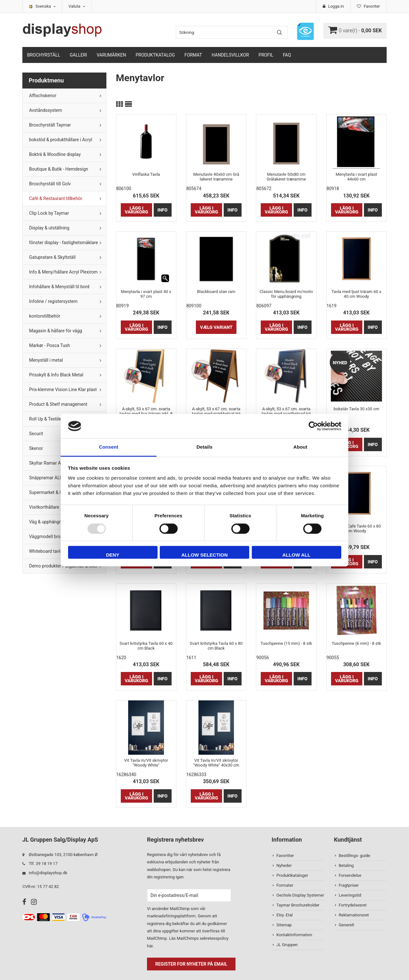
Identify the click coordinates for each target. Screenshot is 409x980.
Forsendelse (350, 875)
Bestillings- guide (354, 855)
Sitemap (284, 924)
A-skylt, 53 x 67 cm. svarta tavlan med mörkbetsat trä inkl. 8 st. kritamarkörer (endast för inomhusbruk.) (216, 411)
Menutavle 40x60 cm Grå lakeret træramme (216, 176)
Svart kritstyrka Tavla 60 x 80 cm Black (216, 646)
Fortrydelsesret (353, 905)
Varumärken (111, 55)
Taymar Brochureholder (298, 905)
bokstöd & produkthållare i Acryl (60, 139)
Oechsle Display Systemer (300, 895)
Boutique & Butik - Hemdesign (58, 169)
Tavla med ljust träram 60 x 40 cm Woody (356, 294)
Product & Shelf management (58, 404)
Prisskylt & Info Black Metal (56, 374)
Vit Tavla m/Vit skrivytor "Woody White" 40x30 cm (216, 763)
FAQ (287, 55)
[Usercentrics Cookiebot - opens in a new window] (313, 426)
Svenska (45, 6)
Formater (284, 885)
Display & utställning (49, 227)
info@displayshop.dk (48, 872)
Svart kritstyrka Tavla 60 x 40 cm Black (146, 646)
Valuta (77, 6)
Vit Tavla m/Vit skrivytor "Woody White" (146, 763)
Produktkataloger (292, 875)
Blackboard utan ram (216, 291)
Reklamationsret (354, 915)
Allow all (296, 555)
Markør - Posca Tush (49, 345)
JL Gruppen (287, 944)
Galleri (78, 55)
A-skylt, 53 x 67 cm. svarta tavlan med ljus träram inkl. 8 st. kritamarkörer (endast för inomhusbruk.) (146, 411)
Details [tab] (204, 447)
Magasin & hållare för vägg (55, 330)
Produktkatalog (155, 55)
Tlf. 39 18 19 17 (43, 863)
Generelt (346, 924)
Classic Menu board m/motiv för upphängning (286, 294)
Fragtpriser (349, 885)
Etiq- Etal (284, 915)
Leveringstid (350, 895)
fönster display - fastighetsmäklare (63, 242)
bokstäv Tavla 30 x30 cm (356, 408)
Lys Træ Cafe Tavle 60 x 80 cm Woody (356, 528)
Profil (266, 55)
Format (193, 55)
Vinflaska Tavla (146, 174)
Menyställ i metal (46, 360)
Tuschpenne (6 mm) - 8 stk (356, 643)
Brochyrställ (43, 55)
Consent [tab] (109, 447)
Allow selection (204, 555)
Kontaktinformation (294, 934)
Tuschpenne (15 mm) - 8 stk (286, 643)
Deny (113, 555)
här (150, 946)
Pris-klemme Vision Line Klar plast (63, 389)
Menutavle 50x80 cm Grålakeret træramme (286, 176)
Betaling (346, 865)
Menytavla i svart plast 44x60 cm (356, 176)
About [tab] (300, 447)
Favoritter (285, 855)
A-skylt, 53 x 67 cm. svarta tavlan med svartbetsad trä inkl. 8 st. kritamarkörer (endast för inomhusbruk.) (286, 411)
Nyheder (284, 865)
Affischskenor (42, 95)
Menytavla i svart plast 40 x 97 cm (146, 294)
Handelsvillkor (230, 55)
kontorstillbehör (44, 316)
